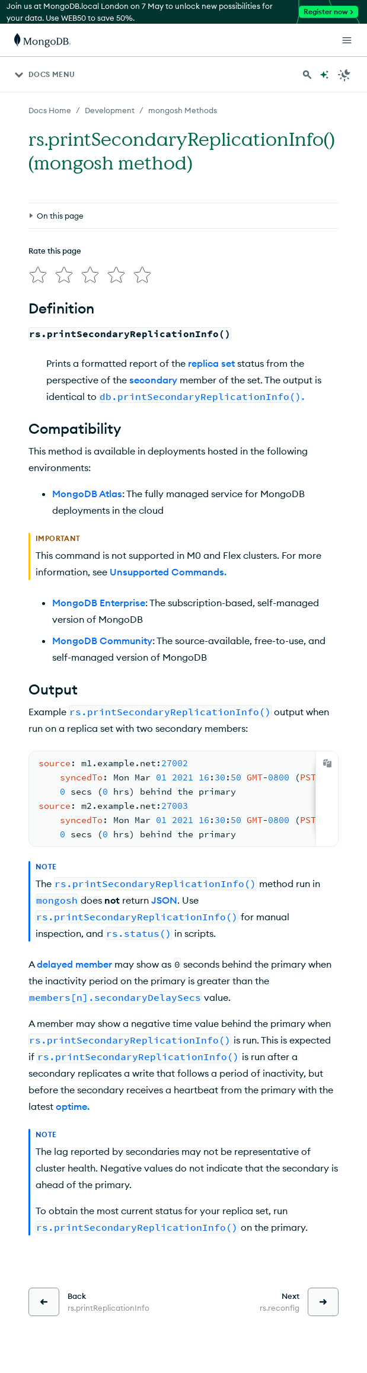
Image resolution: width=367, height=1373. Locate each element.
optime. (73, 1106)
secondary (153, 380)
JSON (164, 900)
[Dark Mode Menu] (344, 74)
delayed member (74, 964)
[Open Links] (347, 40)
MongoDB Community (102, 641)
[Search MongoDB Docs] (307, 74)
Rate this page (54, 250)
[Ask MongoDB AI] (324, 74)
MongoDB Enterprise (98, 603)
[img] (37, 274)
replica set (211, 363)
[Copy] (327, 763)
